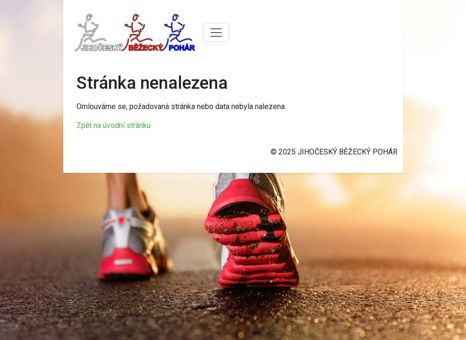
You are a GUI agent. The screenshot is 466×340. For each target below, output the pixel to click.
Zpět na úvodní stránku (113, 125)
